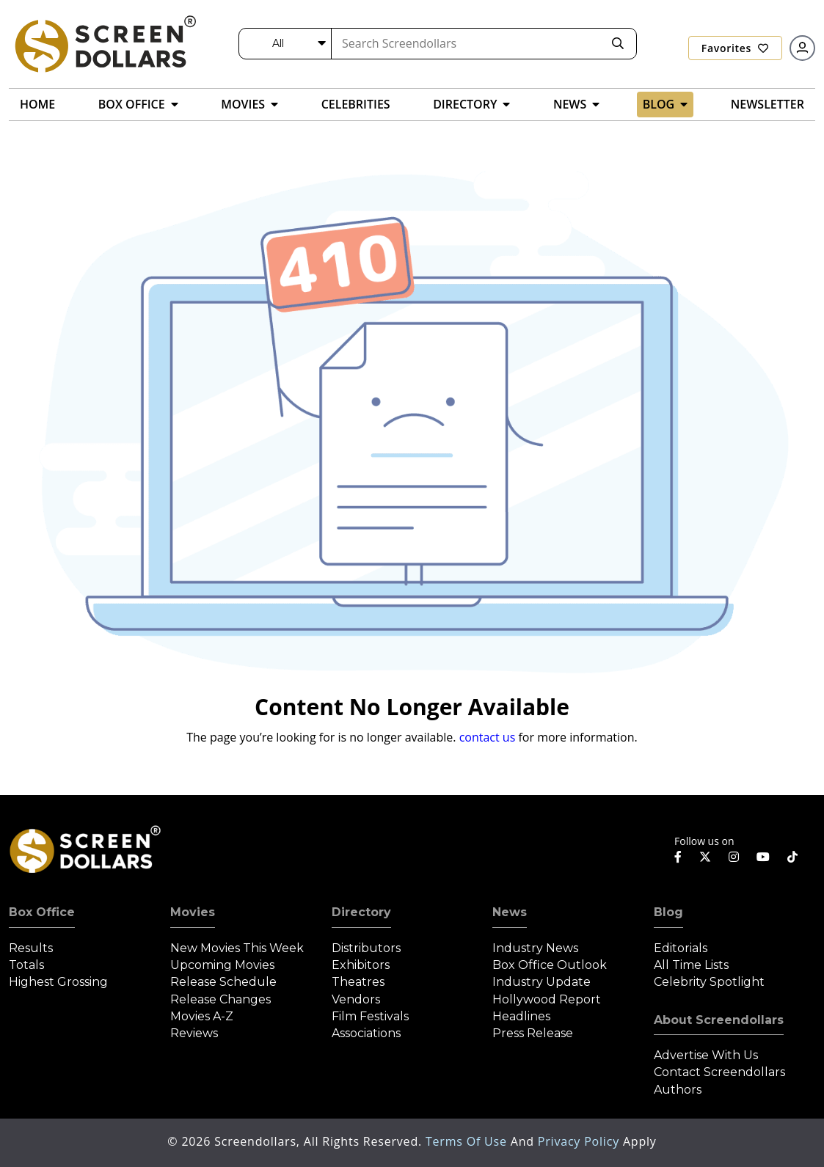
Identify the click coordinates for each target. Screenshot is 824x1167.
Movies (192, 912)
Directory (361, 912)
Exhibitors (361, 965)
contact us (487, 737)
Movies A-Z (201, 1016)
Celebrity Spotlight (709, 982)
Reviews (194, 1033)
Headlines (521, 1016)
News (509, 912)
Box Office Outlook (549, 965)
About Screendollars (719, 1020)
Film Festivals (370, 1016)
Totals (26, 965)
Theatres (358, 982)
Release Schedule (223, 982)
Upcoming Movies (222, 965)
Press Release (532, 1033)
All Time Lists (691, 965)
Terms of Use (468, 1141)
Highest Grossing (58, 982)
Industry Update (541, 982)
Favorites (735, 48)
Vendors (356, 999)
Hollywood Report (546, 999)
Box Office (42, 912)
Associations (366, 1033)
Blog (668, 912)
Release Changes (220, 999)
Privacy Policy (580, 1141)
